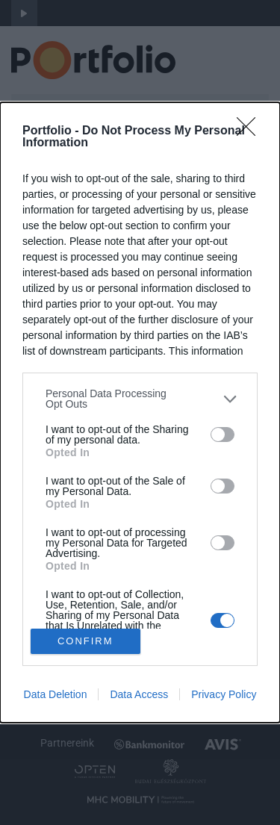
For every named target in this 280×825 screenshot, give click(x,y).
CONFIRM (85, 640)
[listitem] (140, 398)
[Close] (251, 131)
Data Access (139, 694)
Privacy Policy (223, 694)
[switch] (222, 434)
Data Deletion (55, 694)
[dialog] (140, 412)
